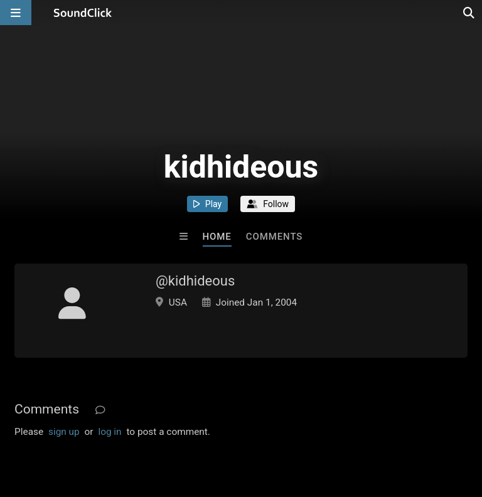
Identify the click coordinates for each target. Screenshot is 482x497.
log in (109, 431)
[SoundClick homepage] (82, 12)
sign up (64, 431)
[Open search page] (469, 12)
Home (217, 236)
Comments (274, 236)
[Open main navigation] (15, 12)
